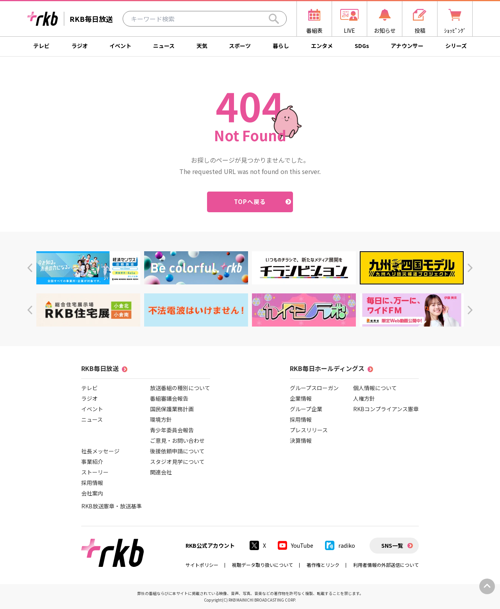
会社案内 (92, 493)
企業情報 (301, 398)
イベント (120, 46)
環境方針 (161, 419)
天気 (201, 46)
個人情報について (375, 388)
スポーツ (240, 46)
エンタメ (322, 46)
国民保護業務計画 (172, 409)
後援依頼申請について (177, 451)
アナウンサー (407, 46)
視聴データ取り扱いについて (262, 564)
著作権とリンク (323, 564)
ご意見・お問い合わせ (177, 440)
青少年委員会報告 (172, 430)
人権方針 (364, 398)
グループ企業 (306, 409)
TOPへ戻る (250, 201)
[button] (29, 267)
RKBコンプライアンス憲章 (386, 409)
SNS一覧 (392, 545)
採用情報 (92, 482)
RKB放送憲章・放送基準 (111, 506)
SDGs (362, 46)
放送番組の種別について (180, 388)
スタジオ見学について (177, 461)
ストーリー (95, 472)
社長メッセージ (100, 451)
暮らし (281, 46)
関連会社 (161, 472)
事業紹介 (92, 461)
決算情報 (301, 440)
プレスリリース (309, 430)
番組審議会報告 (169, 398)
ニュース (164, 46)
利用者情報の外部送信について (386, 564)
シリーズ (456, 46)
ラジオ (79, 46)
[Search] (274, 19)
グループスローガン (314, 388)
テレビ (41, 46)
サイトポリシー (202, 564)
